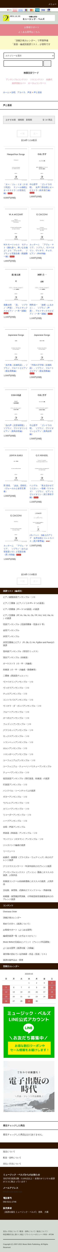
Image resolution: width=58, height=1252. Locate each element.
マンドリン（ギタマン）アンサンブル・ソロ (23, 839)
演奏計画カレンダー (12, 918)
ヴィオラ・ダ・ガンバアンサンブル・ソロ (22, 706)
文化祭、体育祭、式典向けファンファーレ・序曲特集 (27, 890)
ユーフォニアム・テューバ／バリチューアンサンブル (27, 766)
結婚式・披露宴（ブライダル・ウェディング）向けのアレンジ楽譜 (28, 858)
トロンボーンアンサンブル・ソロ (18, 754)
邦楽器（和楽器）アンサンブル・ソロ (20, 833)
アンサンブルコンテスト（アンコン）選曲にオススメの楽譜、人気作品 (28, 873)
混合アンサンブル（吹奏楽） (16, 657)
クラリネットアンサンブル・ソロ (18, 730)
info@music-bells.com (12, 1192)
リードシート (9, 851)
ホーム (6, 92)
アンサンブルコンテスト (17, 79)
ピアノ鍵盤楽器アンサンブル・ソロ (19, 597)
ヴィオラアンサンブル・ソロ (16, 688)
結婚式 (49, 79)
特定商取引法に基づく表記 (13, 1234)
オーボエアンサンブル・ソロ (16, 718)
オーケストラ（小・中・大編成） (18, 663)
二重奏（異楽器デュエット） (16, 676)
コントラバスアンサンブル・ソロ (18, 700)
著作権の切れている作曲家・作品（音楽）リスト (25, 954)
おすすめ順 (11, 120)
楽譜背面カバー (19, 83)
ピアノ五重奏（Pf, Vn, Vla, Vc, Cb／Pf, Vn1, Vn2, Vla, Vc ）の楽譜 (28, 616)
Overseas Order (10, 912)
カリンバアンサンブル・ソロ (16, 809)
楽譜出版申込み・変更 (13, 960)
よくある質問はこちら (29, 32)
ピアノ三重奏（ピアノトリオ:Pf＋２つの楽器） (24, 603)
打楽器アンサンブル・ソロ (15, 785)
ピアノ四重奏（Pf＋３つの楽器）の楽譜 (21, 609)
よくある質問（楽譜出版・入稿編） (19, 948)
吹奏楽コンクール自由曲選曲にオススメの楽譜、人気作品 (28, 882)
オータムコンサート (37, 83)
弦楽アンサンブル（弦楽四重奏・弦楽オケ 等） (24, 624)
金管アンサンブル (11, 630)
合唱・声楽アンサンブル (14, 827)
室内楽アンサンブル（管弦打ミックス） (21, 651)
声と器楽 (38, 92)
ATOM (51, 1234)
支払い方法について (10, 1231)
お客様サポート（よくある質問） (18, 930)
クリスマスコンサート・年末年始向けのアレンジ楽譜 (27, 866)
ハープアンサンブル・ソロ (15, 821)
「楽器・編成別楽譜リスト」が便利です (29, 44)
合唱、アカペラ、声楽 (21, 92)
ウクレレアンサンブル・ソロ (16, 803)
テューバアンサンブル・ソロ (16, 772)
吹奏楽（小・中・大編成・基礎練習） (20, 670)
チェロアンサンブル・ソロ (15, 694)
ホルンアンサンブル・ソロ (15, 748)
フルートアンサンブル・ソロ (16, 712)
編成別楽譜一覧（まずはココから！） (20, 936)
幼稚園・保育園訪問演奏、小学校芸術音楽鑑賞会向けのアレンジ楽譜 (28, 897)
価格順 (21, 120)
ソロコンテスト (37, 79)
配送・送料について (27, 1231)
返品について (42, 1231)
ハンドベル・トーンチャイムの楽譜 (19, 791)
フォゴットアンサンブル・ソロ (17, 724)
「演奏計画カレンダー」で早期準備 (29, 40)
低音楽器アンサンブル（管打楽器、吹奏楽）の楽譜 (26, 779)
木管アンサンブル (11, 636)
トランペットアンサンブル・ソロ (18, 742)
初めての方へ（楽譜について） (17, 924)
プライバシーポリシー (33, 1234)
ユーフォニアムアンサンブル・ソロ (19, 760)
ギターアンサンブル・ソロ (15, 797)
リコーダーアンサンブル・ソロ (17, 815)
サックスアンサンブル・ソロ (16, 736)
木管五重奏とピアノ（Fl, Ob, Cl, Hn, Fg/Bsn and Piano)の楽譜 (28, 643)
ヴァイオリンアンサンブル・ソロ (18, 682)
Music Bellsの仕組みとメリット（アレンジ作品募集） (27, 942)
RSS (45, 1234)
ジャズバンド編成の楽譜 (14, 845)
